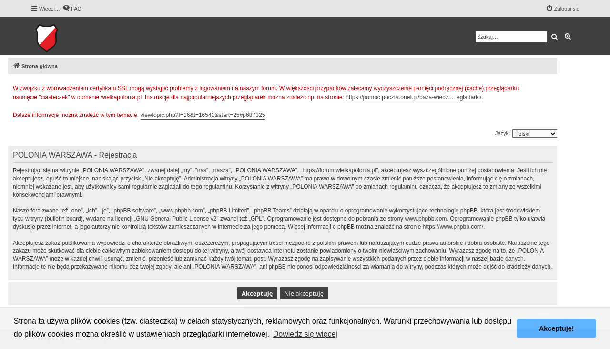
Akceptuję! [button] (556, 328)
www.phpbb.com (426, 218)
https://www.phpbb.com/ (453, 226)
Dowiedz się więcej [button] (305, 334)
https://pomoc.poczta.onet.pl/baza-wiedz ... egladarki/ (413, 97)
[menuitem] (71, 8)
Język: (502, 133)
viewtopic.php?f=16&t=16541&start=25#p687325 (203, 115)
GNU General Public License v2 (176, 218)
